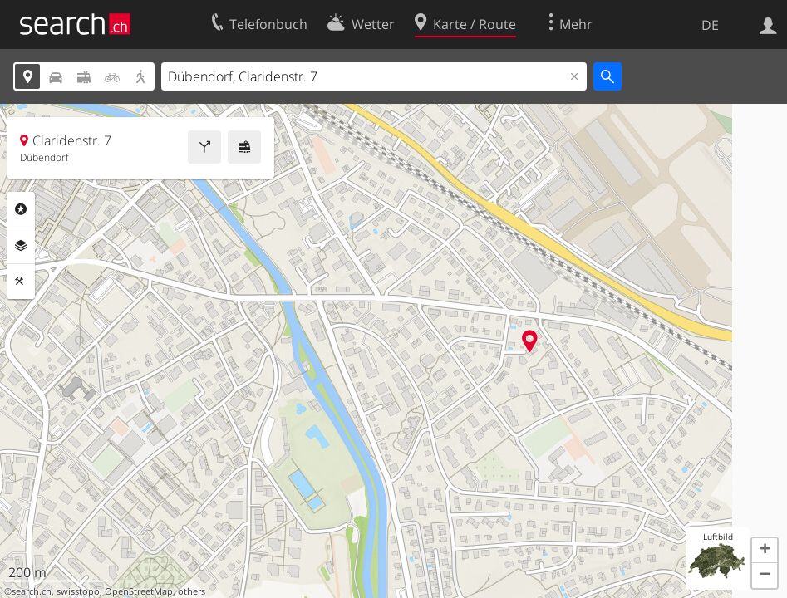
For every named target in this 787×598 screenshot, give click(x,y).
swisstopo (78, 591)
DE (710, 25)
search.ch (32, 591)
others (191, 591)
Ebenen (21, 245)
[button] (764, 550)
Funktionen (21, 281)
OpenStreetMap (139, 591)
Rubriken (21, 209)
